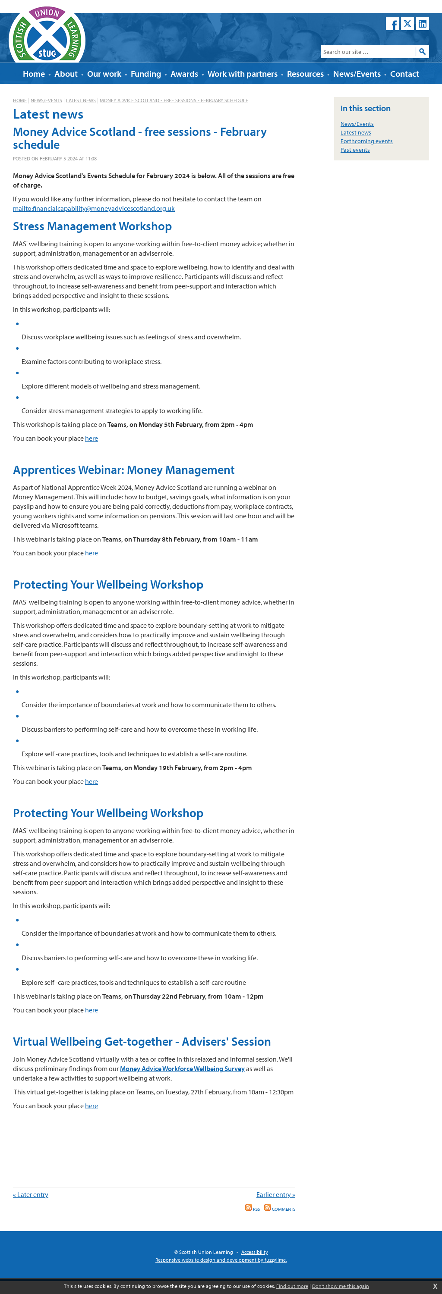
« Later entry (30, 1194)
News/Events (46, 100)
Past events (355, 150)
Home (20, 100)
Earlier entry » (275, 1194)
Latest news (81, 100)
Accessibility (254, 1252)
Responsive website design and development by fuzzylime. (221, 1259)
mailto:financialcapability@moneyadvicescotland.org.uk (94, 208)
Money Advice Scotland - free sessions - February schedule (174, 100)
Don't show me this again (340, 1286)
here (91, 438)
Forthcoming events (367, 141)
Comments (279, 1209)
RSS (252, 1209)
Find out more (292, 1286)
